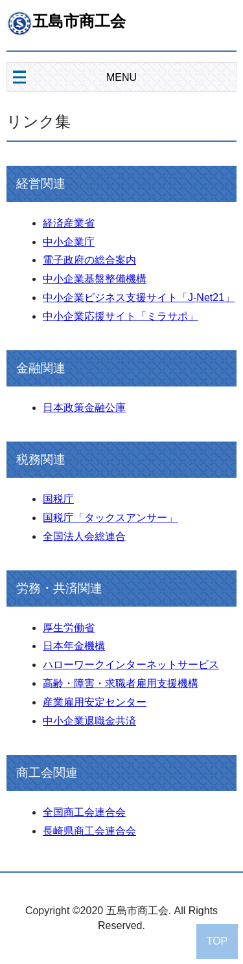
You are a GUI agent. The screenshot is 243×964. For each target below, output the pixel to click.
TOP (217, 941)
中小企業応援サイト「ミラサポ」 (120, 316)
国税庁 (58, 498)
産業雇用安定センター (94, 702)
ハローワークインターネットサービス (131, 664)
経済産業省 (69, 223)
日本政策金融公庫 (84, 407)
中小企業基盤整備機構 (94, 278)
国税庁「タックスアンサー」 (110, 517)
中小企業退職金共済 (89, 720)
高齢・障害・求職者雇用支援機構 (120, 683)
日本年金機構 (74, 645)
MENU (121, 77)
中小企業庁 (69, 241)
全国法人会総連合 (84, 536)
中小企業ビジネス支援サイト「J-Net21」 (139, 297)
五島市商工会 (79, 21)
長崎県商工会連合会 (89, 830)
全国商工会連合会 (84, 812)
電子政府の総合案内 (89, 259)
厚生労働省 (69, 627)
